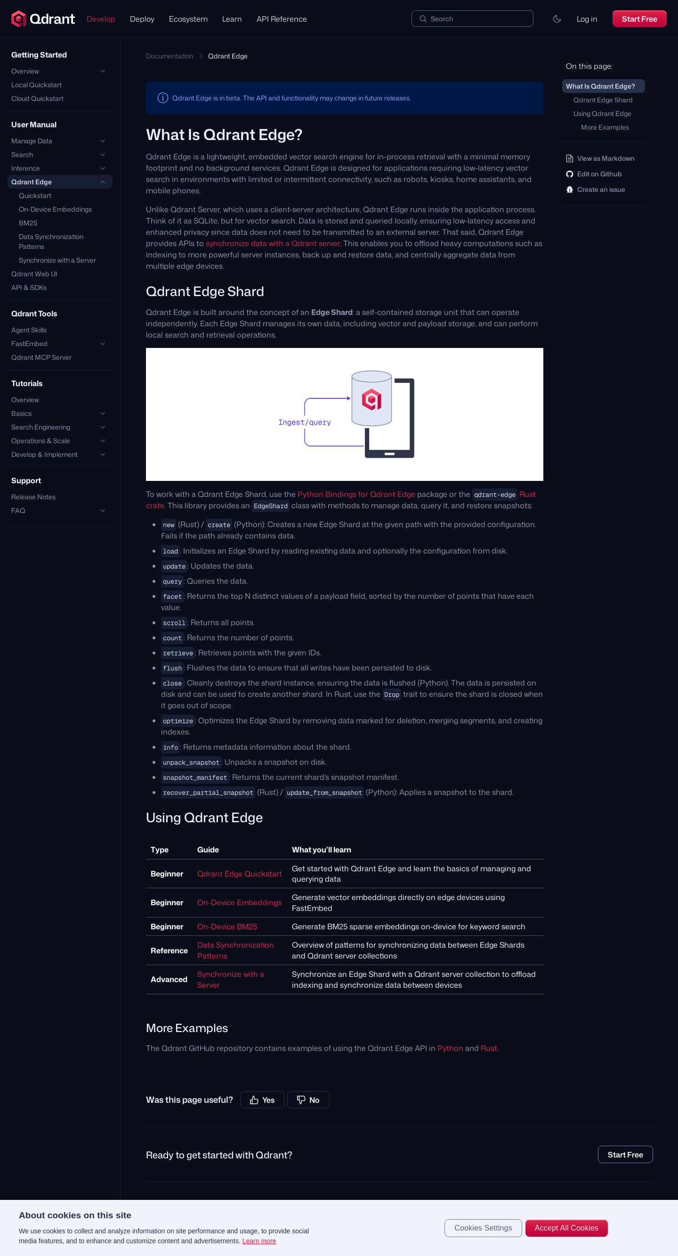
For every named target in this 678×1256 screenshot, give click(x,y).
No (308, 1100)
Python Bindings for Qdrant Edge (356, 494)
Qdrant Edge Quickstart (239, 873)
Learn (232, 19)
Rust (489, 1048)
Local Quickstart (36, 84)
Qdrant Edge (31, 181)
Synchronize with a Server (57, 260)
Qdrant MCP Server (41, 357)
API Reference (282, 19)
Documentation (169, 55)
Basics (21, 413)
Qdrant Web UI (34, 273)
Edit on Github (594, 173)
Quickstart (35, 195)
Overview (25, 70)
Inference (25, 168)
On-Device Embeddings (55, 209)
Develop (101, 19)
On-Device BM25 (227, 926)
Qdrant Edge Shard (603, 99)
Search (442, 18)
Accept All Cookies (566, 1228)
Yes (262, 1100)
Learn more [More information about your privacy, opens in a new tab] (259, 1241)
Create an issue (595, 189)
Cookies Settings (483, 1228)
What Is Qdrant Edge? (600, 86)
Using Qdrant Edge (602, 113)
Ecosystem (188, 19)
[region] (339, 1228)
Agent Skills (29, 329)
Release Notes (33, 496)
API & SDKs (29, 287)
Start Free (639, 19)
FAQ (18, 510)
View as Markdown (600, 158)
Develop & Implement (44, 454)
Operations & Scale (40, 440)
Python (450, 1048)
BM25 (28, 222)
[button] (557, 19)
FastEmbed (29, 343)
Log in (587, 19)
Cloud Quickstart (37, 98)
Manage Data (31, 140)
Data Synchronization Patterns (51, 241)
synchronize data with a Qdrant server (273, 243)
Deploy (142, 19)
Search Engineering (40, 426)
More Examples (605, 127)
